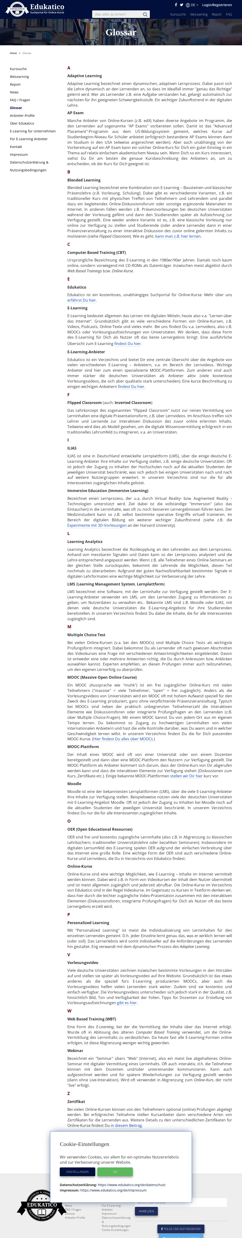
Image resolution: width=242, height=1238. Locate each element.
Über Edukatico (22, 123)
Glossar (16, 107)
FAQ (229, 14)
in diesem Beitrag (126, 1125)
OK (115, 1172)
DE (192, 5)
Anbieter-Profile (22, 115)
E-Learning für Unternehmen (33, 131)
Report (217, 14)
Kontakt (16, 146)
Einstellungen (77, 1172)
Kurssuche (178, 14)
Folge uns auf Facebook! (181, 1229)
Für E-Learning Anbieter (29, 139)
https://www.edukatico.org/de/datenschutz (131, 1185)
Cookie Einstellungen (115, 1230)
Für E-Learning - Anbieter (112, 1208)
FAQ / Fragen (20, 100)
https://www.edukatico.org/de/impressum (113, 1190)
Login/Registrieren (217, 5)
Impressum (19, 154)
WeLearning (198, 14)
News (14, 92)
